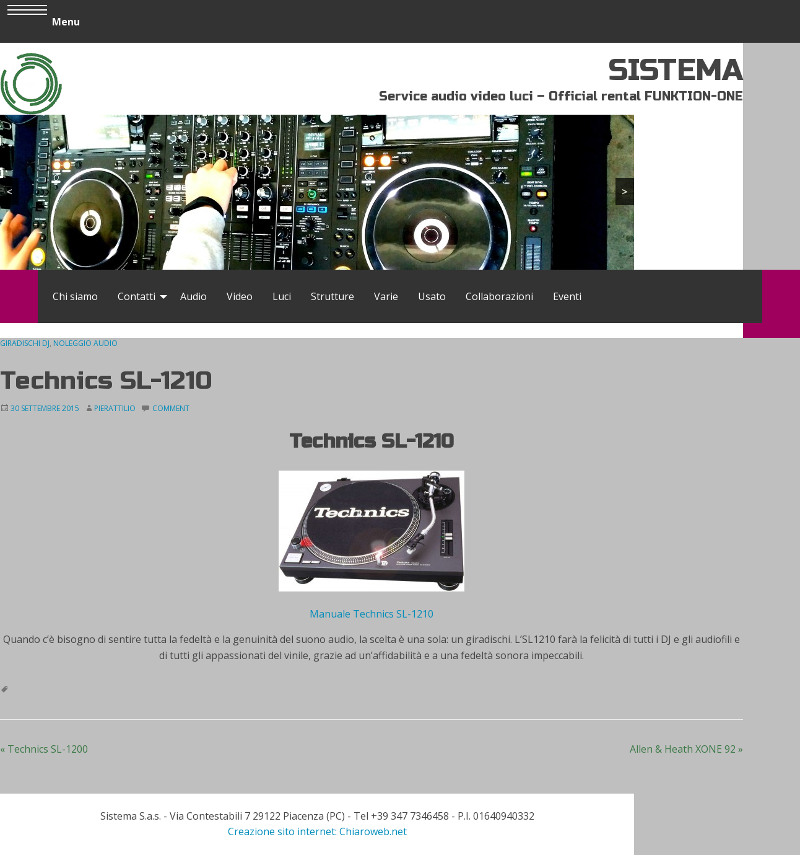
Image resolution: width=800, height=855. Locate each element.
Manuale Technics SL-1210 (371, 614)
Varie (386, 296)
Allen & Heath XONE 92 (686, 749)
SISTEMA (676, 70)
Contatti (136, 296)
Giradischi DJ (25, 343)
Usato (432, 296)
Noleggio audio (85, 343)
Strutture (332, 296)
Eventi (567, 296)
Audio (193, 296)
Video (240, 296)
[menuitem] (75, 296)
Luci (281, 296)
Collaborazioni (499, 296)
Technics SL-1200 (44, 749)
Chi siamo (75, 296)
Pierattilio (115, 408)
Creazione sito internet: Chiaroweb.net (317, 831)
